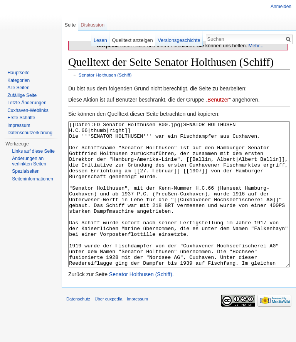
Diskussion (92, 25)
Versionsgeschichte (179, 40)
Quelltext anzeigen (132, 40)
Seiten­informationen (32, 179)
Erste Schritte (21, 117)
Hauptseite (18, 72)
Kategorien (18, 80)
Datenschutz (78, 327)
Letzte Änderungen (26, 102)
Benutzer (218, 100)
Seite (70, 25)
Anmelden (281, 6)
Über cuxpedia (108, 327)
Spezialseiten (25, 171)
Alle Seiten (18, 87)
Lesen (100, 40)
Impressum (18, 125)
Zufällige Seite (22, 95)
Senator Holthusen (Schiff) (105, 74)
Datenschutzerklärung (29, 132)
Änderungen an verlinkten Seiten (29, 161)
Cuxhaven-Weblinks (28, 110)
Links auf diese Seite (33, 151)
